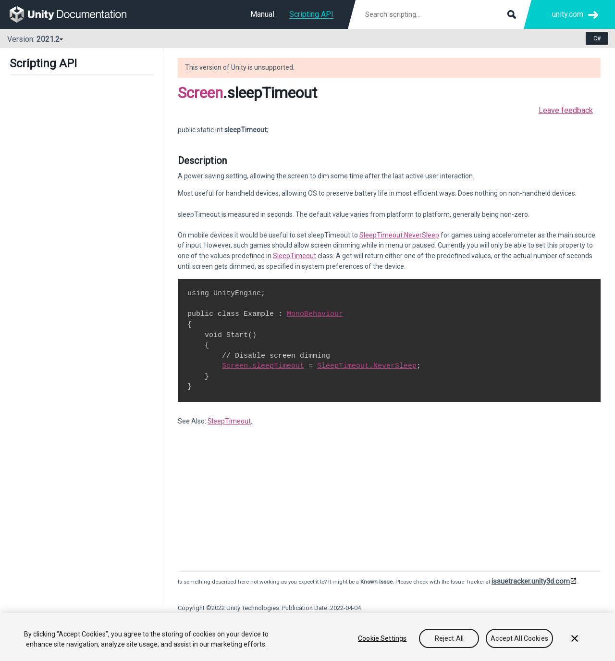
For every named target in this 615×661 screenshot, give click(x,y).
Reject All (449, 638)
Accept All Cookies (519, 638)
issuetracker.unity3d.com (531, 581)
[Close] (574, 638)
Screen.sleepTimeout (263, 366)
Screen (200, 93)
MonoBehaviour (315, 314)
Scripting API (311, 14)
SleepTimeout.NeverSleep (399, 235)
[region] (307, 637)
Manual (262, 14)
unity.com (567, 14)
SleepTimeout (294, 256)
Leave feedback (566, 110)
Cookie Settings (382, 638)
